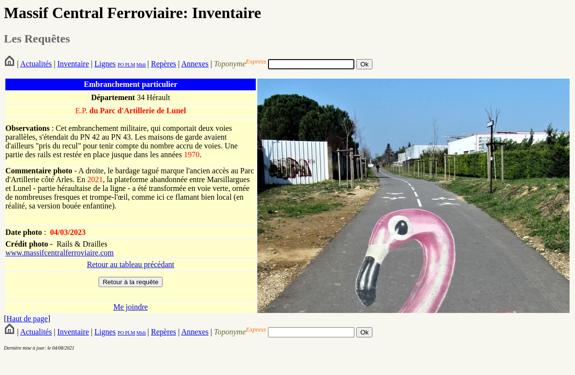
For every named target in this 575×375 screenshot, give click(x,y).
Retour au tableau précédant (130, 264)
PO (121, 64)
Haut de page (26, 318)
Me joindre (130, 307)
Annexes (194, 64)
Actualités (36, 64)
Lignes (105, 64)
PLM (129, 64)
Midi (140, 64)
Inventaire (73, 64)
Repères (163, 64)
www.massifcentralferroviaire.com (59, 253)
